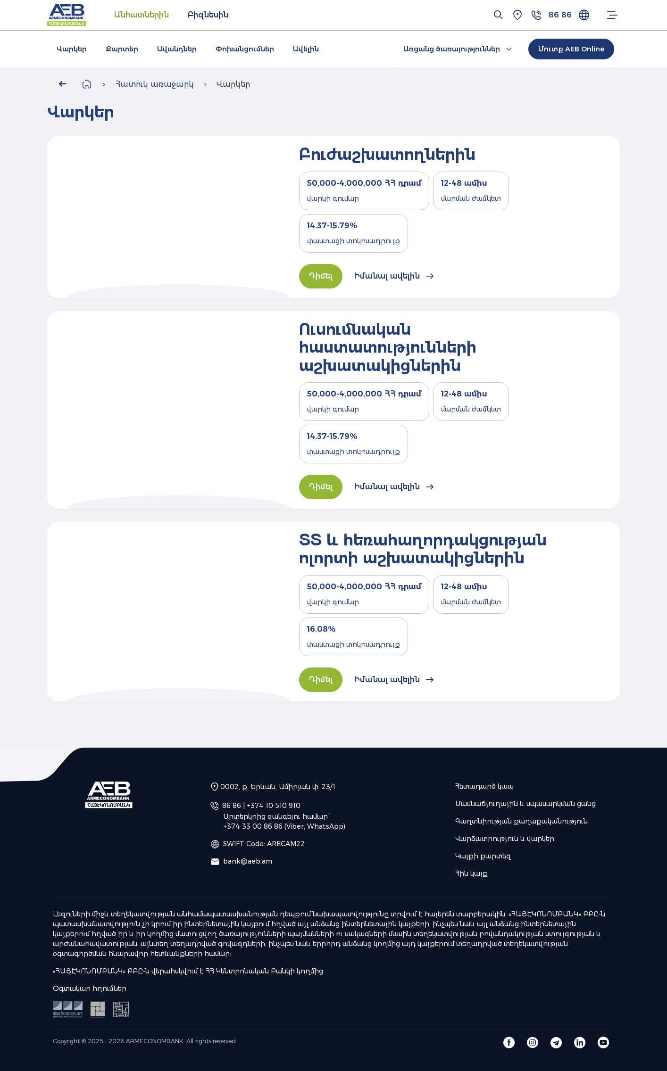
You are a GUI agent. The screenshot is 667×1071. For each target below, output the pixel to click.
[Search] (498, 15)
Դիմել (321, 276)
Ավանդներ (177, 49)
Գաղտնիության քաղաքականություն (521, 821)
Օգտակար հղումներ (89, 988)
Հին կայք (471, 873)
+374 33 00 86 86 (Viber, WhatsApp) (284, 826)
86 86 (560, 14)
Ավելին (306, 49)
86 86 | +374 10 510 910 (261, 805)
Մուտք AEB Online (571, 49)
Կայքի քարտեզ (483, 856)
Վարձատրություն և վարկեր (504, 838)
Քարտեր (122, 49)
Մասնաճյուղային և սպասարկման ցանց (525, 803)
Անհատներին (141, 14)
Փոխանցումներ (245, 49)
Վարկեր (72, 49)
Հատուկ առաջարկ (154, 84)
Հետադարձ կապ (484, 786)
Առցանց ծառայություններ (458, 49)
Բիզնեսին (208, 14)
